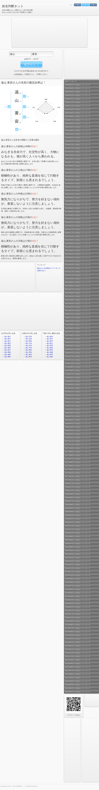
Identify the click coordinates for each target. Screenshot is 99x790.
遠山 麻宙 (29, 350)
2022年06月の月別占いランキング (77, 251)
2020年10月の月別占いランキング (77, 321)
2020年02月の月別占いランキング (77, 349)
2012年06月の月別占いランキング (77, 674)
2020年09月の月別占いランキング (77, 325)
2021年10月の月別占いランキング (77, 279)
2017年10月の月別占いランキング (77, 448)
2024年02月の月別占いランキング (77, 180)
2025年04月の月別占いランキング (77, 131)
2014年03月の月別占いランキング (77, 600)
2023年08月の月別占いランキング (77, 201)
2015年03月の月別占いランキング (77, 558)
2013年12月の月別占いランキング (77, 610)
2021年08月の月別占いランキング (77, 286)
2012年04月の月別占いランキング (77, 681)
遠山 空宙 (29, 336)
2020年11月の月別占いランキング (77, 318)
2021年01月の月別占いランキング (77, 310)
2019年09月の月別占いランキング (77, 367)
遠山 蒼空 (7, 339)
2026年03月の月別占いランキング (77, 92)
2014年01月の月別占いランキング (77, 607)
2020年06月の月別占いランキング (77, 335)
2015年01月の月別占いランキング (77, 565)
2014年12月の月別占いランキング (77, 568)
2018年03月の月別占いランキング (77, 430)
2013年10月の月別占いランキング (77, 618)
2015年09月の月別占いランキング (77, 536)
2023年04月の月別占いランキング (77, 215)
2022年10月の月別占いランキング (77, 236)
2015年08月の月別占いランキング (77, 540)
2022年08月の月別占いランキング (77, 243)
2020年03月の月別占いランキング (77, 346)
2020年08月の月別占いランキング (77, 328)
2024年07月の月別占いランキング (77, 162)
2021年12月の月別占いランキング (77, 272)
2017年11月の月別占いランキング (77, 445)
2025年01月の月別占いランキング (77, 141)
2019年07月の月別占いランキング (77, 374)
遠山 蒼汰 (7, 336)
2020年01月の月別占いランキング (77, 353)
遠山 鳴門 (50, 354)
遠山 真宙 (29, 354)
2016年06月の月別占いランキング (77, 505)
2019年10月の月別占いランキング (77, 363)
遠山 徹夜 (50, 352)
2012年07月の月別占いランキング (77, 670)
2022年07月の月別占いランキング (77, 247)
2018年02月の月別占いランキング (77, 434)
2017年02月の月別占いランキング (77, 476)
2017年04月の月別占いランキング (77, 469)
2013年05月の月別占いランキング (77, 635)
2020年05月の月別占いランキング (77, 339)
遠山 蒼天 (7, 350)
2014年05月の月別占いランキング (77, 593)
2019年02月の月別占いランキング (77, 392)
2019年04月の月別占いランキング (77, 385)
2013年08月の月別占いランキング (77, 625)
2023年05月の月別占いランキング (77, 212)
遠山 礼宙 (29, 345)
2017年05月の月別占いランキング (77, 466)
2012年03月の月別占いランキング (77, 685)
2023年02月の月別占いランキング (77, 222)
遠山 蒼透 (7, 345)
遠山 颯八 (50, 343)
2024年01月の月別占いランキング (77, 183)
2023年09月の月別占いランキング (77, 198)
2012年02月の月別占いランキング (77, 688)
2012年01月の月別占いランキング (77, 692)
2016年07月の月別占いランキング (77, 501)
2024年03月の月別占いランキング (77, 176)
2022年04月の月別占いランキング (77, 258)
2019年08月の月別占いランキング (77, 370)
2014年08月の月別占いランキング (77, 582)
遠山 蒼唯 (7, 356)
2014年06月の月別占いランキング (77, 589)
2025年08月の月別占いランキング (77, 116)
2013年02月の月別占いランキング (77, 646)
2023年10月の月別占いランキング (77, 194)
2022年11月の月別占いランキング (77, 233)
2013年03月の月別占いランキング (77, 642)
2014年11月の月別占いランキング (77, 572)
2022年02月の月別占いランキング (77, 265)
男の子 (27, 59)
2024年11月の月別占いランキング (77, 148)
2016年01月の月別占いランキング (77, 522)
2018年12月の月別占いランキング (77, 399)
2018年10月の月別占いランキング (77, 406)
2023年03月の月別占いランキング (77, 219)
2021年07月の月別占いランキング (77, 289)
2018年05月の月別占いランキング (77, 423)
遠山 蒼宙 (29, 356)
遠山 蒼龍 (7, 354)
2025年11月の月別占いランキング (77, 106)
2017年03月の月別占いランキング (77, 473)
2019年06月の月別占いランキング (77, 378)
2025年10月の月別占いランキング (77, 109)
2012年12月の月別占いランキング (77, 653)
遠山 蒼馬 (7, 348)
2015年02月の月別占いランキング (77, 561)
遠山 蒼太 (7, 341)
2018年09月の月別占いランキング (77, 409)
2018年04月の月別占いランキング (77, 427)
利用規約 (18, 74)
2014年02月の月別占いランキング (77, 603)
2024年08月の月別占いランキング (77, 159)
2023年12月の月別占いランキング (77, 187)
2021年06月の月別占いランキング (77, 293)
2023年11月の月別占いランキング (77, 191)
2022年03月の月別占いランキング (77, 261)
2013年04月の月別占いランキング (77, 639)
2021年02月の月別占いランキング (77, 307)
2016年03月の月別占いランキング (77, 515)
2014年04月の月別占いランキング (77, 596)
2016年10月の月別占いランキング (77, 490)
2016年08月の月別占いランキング (77, 498)
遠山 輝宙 (29, 341)
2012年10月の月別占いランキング (77, 660)
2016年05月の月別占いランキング (77, 508)
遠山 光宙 (29, 339)
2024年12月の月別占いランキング (77, 145)
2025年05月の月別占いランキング (77, 127)
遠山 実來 (50, 345)
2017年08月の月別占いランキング (77, 455)
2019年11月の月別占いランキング (77, 360)
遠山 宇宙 (29, 348)
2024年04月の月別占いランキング (77, 173)
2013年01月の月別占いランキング (77, 649)
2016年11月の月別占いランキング (77, 487)
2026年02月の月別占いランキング (77, 95)
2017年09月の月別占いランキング (77, 452)
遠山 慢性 (50, 348)
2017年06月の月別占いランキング (77, 462)
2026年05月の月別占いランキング (77, 85)
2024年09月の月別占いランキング (77, 155)
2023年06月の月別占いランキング (77, 208)
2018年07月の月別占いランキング (77, 416)
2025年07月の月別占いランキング (77, 120)
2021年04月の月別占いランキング (77, 300)
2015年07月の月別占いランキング (77, 543)
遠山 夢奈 (50, 350)
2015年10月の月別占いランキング (77, 533)
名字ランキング (70, 81)
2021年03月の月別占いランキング (77, 303)
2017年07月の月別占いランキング (77, 459)
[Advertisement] (33, 32)
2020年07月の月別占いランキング (77, 332)
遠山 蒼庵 (7, 352)
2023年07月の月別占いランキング (77, 205)
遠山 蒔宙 (29, 352)
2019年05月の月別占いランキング (77, 381)
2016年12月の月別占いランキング (77, 483)
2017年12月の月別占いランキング (77, 441)
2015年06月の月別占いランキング (77, 547)
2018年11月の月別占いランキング (77, 402)
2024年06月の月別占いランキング (77, 166)
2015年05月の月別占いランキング (77, 550)
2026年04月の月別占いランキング (77, 88)
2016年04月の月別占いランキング (77, 512)
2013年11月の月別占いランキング (77, 614)
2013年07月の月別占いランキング (77, 628)
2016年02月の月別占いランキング (77, 519)
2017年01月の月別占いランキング (77, 480)
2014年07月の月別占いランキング (77, 586)
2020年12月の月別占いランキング (77, 314)
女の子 (35, 59)
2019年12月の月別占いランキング (77, 356)
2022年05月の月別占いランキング (77, 254)
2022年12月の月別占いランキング (77, 229)
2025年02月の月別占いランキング (77, 138)
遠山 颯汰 (50, 336)
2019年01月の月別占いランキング (77, 395)
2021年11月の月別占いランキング (77, 275)
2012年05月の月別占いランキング (77, 678)
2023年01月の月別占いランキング (77, 226)
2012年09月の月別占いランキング (77, 663)
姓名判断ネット (13, 6)
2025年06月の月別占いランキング (77, 123)
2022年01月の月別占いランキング (77, 268)
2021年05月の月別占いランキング (77, 296)
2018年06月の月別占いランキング (77, 420)
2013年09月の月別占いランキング (77, 621)
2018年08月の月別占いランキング (77, 413)
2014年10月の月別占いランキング (77, 575)
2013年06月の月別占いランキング (77, 632)
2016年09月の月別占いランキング (77, 494)
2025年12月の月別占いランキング (77, 102)
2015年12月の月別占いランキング (77, 526)
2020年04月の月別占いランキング (77, 342)
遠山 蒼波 (7, 343)
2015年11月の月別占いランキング (77, 529)
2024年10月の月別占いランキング (77, 152)
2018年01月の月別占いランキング (77, 438)
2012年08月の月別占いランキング (77, 667)
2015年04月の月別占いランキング (77, 554)
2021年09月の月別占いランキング (77, 282)
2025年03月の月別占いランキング (77, 134)
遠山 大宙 (29, 343)
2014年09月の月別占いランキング (77, 579)
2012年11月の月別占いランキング (77, 656)
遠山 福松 (50, 356)
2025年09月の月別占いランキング (77, 113)
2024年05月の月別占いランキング (77, 169)
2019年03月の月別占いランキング (77, 388)
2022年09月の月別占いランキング (77, 240)
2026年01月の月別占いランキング (77, 99)
